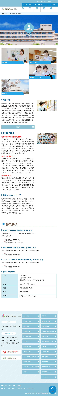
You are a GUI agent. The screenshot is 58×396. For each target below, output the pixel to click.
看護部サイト (26, 371)
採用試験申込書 (11, 243)
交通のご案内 (45, 361)
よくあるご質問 (45, 351)
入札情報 (18, 385)
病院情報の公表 (45, 326)
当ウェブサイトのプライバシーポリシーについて (19, 388)
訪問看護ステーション (47, 366)
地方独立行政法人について (48, 331)
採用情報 (12, 13)
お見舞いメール (26, 341)
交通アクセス (52, 1)
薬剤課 (18, 127)
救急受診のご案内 (27, 336)
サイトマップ (42, 1)
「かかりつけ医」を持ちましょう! (31, 356)
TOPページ (4, 13)
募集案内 (9, 240)
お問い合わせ (45, 356)
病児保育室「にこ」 (46, 371)
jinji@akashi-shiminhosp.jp (28, 296)
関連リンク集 (45, 336)
